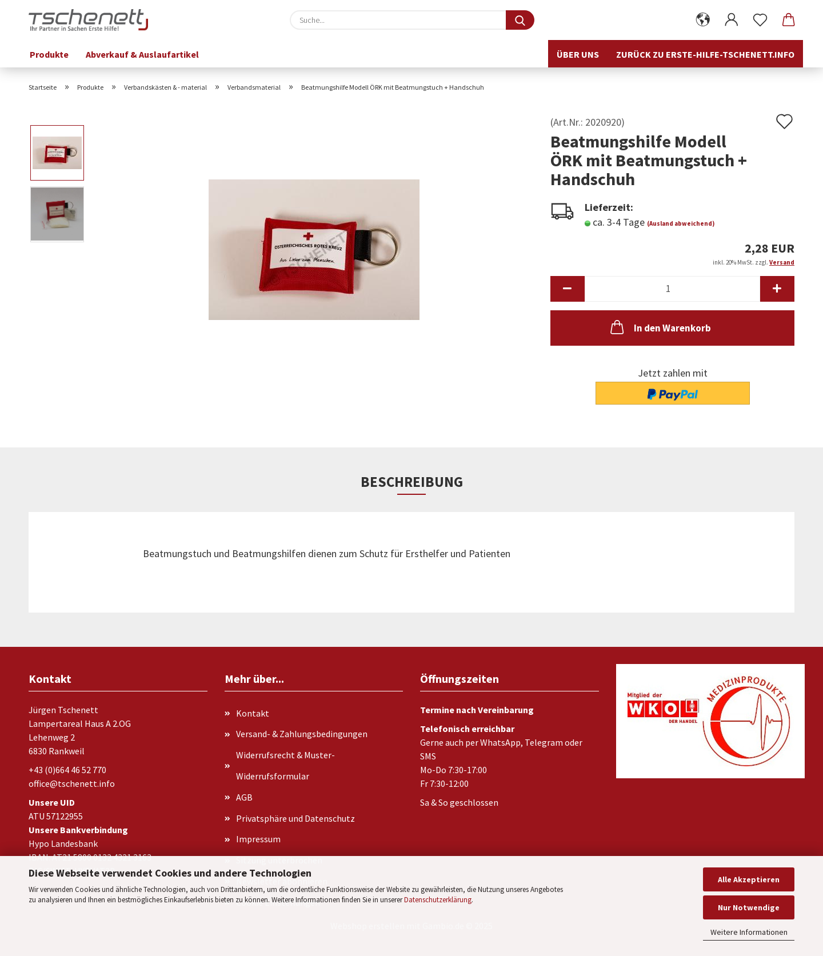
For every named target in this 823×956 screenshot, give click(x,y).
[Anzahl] (672, 289)
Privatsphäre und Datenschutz (295, 818)
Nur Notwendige (749, 907)
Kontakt (252, 713)
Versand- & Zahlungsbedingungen (301, 733)
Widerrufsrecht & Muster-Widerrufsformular (285, 765)
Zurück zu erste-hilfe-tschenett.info (705, 54)
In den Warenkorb (659, 327)
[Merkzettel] (760, 20)
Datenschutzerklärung (438, 900)
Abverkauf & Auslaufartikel (142, 54)
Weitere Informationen (749, 932)
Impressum (258, 839)
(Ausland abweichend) (680, 223)
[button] (703, 20)
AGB (244, 797)
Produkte (49, 54)
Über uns (578, 54)
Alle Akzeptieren (749, 879)
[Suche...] (520, 20)
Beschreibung (412, 482)
